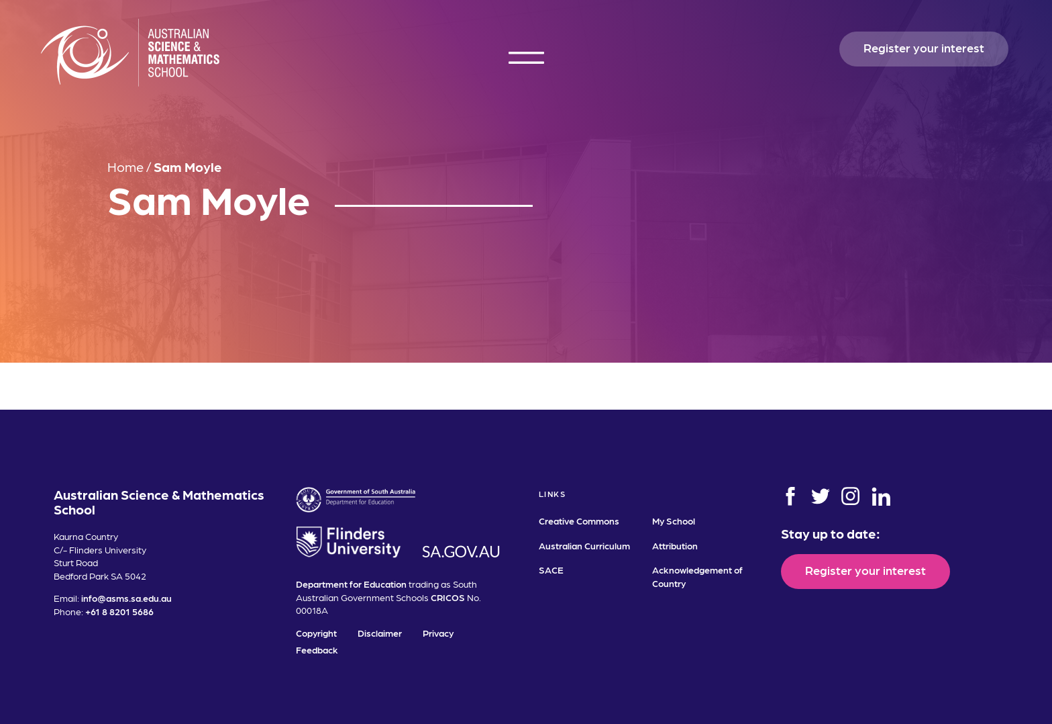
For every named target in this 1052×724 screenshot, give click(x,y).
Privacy (438, 632)
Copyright (316, 632)
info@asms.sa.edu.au (126, 597)
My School (673, 520)
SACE (551, 569)
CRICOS (448, 597)
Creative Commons (579, 520)
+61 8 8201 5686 (119, 611)
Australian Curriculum (584, 545)
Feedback (317, 649)
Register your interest (923, 47)
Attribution (675, 545)
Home (125, 167)
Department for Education (351, 583)
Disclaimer (380, 632)
